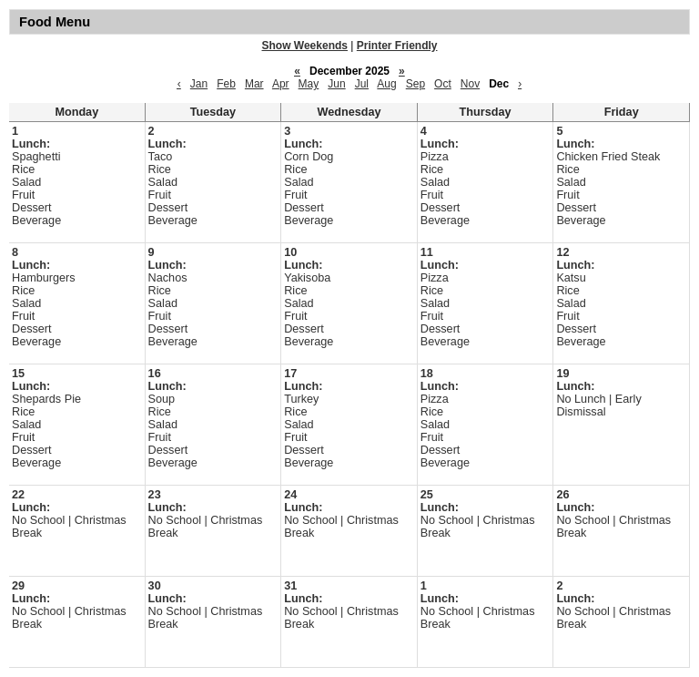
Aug (386, 83)
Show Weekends (305, 45)
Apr (280, 83)
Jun (336, 83)
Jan (199, 83)
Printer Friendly (397, 45)
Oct (442, 83)
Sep (415, 83)
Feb (226, 83)
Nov (470, 83)
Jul (362, 83)
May (309, 83)
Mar (254, 83)
